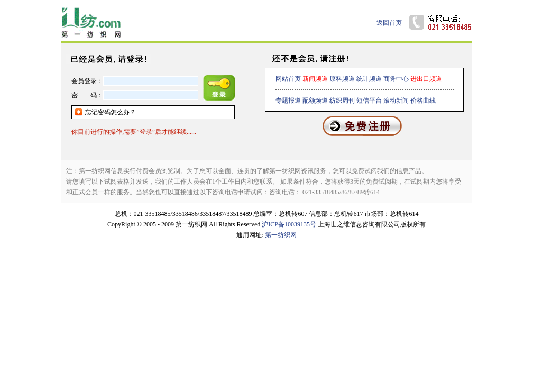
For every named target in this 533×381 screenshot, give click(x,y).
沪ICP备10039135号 (289, 224)
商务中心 (396, 79)
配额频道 (315, 100)
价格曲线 (423, 100)
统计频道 (369, 79)
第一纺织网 (281, 235)
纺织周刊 (342, 100)
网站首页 (288, 79)
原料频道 (342, 79)
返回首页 (389, 22)
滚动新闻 (396, 100)
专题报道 (288, 100)
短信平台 (369, 100)
